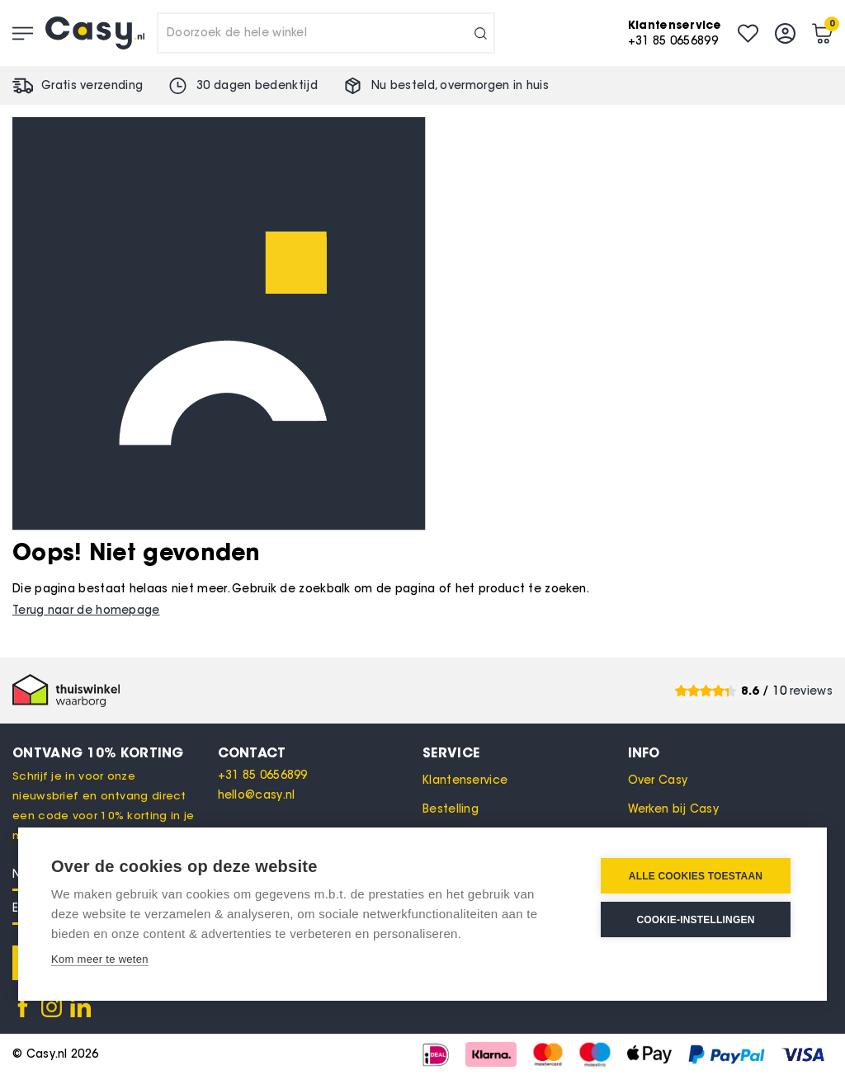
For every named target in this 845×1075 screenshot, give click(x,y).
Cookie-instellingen (695, 920)
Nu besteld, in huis (460, 85)
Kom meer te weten (100, 959)
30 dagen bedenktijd (257, 85)
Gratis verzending (92, 85)
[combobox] (326, 33)
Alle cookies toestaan (695, 876)
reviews (811, 691)
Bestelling (450, 809)
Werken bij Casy (674, 809)
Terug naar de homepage (86, 610)
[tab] (320, 752)
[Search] (480, 33)
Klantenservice (464, 780)
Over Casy (658, 780)
